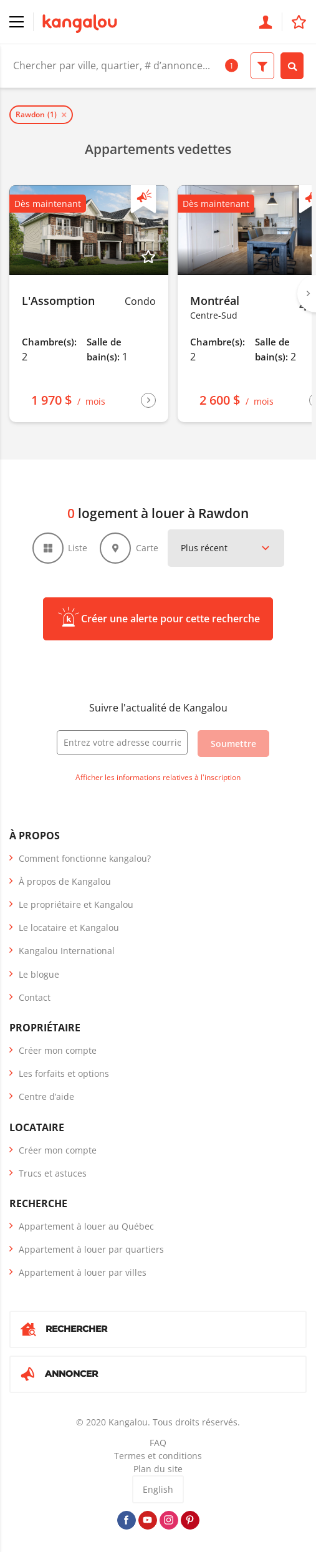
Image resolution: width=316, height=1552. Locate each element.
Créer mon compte (58, 1050)
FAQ (158, 1442)
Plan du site (158, 1469)
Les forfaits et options (64, 1073)
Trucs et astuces (53, 1173)
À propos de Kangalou (65, 881)
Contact (34, 997)
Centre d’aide (46, 1096)
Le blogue (39, 974)
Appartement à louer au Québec (86, 1226)
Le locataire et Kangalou (69, 927)
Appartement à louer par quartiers (91, 1249)
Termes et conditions (158, 1456)
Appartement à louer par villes (82, 1272)
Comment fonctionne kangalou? (85, 858)
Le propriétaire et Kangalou (76, 904)
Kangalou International (67, 951)
